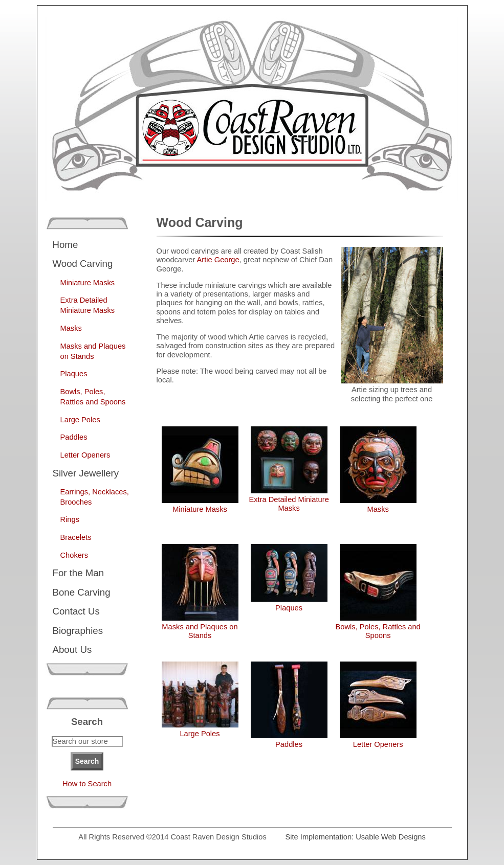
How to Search (87, 784)
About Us (72, 649)
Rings (69, 519)
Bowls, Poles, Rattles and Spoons (93, 397)
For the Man (78, 572)
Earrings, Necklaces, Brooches (94, 497)
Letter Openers (85, 455)
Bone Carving (82, 592)
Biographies (78, 630)
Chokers (74, 555)
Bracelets (76, 537)
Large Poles (80, 420)
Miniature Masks (87, 283)
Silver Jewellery (86, 473)
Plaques (73, 374)
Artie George (218, 260)
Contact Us (76, 611)
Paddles (73, 437)
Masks (71, 328)
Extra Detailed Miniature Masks (87, 305)
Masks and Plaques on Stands (93, 351)
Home (65, 244)
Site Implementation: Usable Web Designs (356, 837)
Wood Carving (83, 263)
